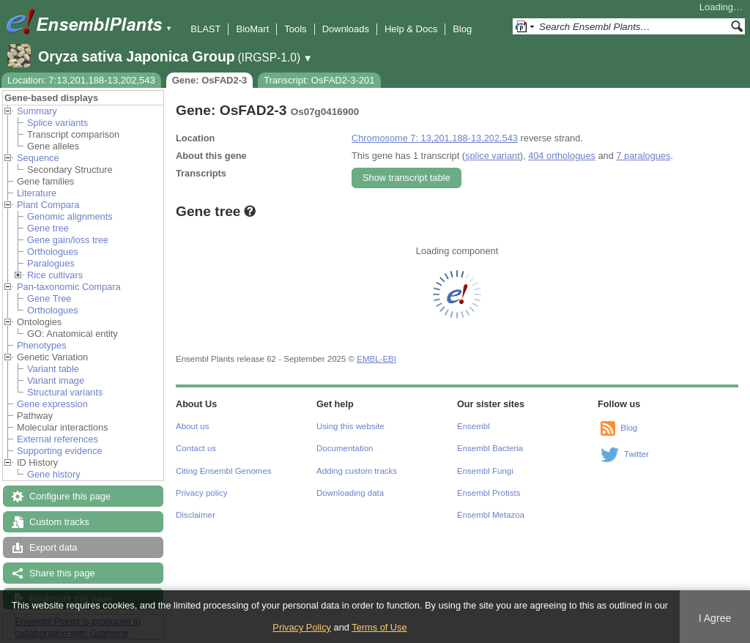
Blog (462, 28)
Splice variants (57, 122)
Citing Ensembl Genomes (224, 471)
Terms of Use (379, 627)
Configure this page (70, 496)
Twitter (636, 454)
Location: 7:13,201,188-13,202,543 (81, 80)
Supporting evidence (60, 450)
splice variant (492, 155)
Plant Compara (48, 204)
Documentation (344, 448)
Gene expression (52, 403)
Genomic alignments (70, 216)
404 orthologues (561, 155)
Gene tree (48, 228)
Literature (36, 192)
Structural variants (65, 392)
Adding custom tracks (356, 471)
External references (57, 439)
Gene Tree (49, 298)
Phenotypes (42, 345)
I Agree (715, 618)
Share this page (62, 573)
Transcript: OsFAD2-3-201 (319, 80)
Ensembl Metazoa (490, 514)
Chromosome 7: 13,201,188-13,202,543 (435, 138)
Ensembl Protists (488, 492)
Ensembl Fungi (485, 471)
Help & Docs (411, 28)
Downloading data (350, 492)
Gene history (54, 474)
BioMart (252, 28)
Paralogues (51, 263)
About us (192, 426)
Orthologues (52, 251)
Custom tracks (59, 521)
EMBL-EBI (376, 358)
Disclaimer (195, 514)
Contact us (196, 448)
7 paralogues (643, 155)
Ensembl (473, 426)
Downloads (345, 28)
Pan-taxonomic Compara (69, 286)
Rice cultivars (55, 275)
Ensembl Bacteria (490, 448)
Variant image (55, 380)
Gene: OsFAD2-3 (210, 80)
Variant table (53, 368)
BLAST (205, 28)
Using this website (350, 426)
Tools (295, 28)
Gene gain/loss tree (67, 239)
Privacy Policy (301, 627)
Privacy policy (201, 492)
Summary (37, 110)
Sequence (38, 157)
